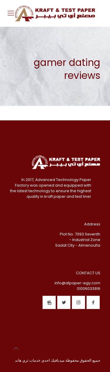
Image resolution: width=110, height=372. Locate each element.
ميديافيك (58, 360)
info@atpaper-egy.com (77, 283)
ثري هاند (21, 360)
